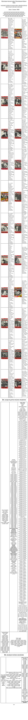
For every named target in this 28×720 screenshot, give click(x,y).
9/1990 (2, 649)
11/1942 (13, 567)
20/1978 (25, 434)
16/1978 (25, 426)
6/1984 (12, 506)
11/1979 (11, 474)
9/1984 (6, 638)
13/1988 (6, 516)
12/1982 (15, 486)
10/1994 (6, 520)
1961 (5, 11)
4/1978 (22, 417)
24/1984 (15, 513)
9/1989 (5, 648)
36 (26, 624)
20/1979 (15, 478)
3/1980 (20, 674)
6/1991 (5, 650)
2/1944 (15, 556)
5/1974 (19, 412)
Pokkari (3, 677)
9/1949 (26, 696)
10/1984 (15, 507)
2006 (20, 16)
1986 (16, 14)
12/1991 (6, 651)
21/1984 (15, 512)
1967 (18, 11)
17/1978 (25, 428)
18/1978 (25, 430)
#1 (11, 43)
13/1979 (11, 475)
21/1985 (21, 585)
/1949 (23, 695)
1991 (6, 15)
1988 (21, 14)
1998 (22, 15)
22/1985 (11, 523)
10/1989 (18, 643)
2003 (13, 16)
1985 (14, 14)
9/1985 (12, 517)
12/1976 (20, 416)
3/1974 (26, 411)
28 (26, 610)
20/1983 (15, 501)
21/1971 (22, 411)
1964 (12, 11)
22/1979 (15, 479)
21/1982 (15, 490)
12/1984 (15, 508)
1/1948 (12, 543)
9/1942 (12, 566)
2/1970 (24, 410)
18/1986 (6, 643)
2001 (8, 16)
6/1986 (12, 527)
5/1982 (12, 483)
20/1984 (11, 512)
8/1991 (3, 518)
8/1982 (15, 484)
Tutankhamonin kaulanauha (13, 539)
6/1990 (24, 643)
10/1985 (15, 517)
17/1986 (3, 643)
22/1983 (15, 502)
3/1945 (15, 557)
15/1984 (15, 509)
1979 (24, 13)
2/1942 (12, 565)
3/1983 (12, 493)
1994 (13, 15)
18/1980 (18, 676)
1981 (7, 14)
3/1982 (15, 482)
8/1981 (7, 680)
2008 (22, 16)
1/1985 (12, 514)
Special (3, 685)
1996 (17, 15)
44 (26, 627)
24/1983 (15, 503)
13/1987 (18, 642)
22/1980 (24, 662)
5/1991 (2, 650)
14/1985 (11, 519)
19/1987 (6, 645)
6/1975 (25, 413)
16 (25, 606)
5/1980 (10, 675)
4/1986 (12, 526)
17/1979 (11, 477)
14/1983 (11, 499)
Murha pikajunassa (13, 536)
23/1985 (15, 523)
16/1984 (11, 510)
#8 (11, 299)
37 (21, 625)
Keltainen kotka (14, 532)
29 (21, 611)
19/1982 (15, 489)
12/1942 (12, 568)
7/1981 (13, 679)
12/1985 (11, 518)
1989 (23, 14)
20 (26, 607)
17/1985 (15, 520)
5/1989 (2, 648)
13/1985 (15, 518)
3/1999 (6, 523)
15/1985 (15, 519)
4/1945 (13, 541)
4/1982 (3, 512)
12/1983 (11, 498)
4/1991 (15, 644)
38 (26, 625)
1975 (15, 13)
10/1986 (21, 641)
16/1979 (15, 476)
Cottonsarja (3, 675)
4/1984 (15, 505)
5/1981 (16, 678)
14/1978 (25, 422)
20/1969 (24, 409)
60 (25, 612)
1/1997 (6, 652)
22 (26, 608)
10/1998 (3, 523)
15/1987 (21, 642)
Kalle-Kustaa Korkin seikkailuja (13, 529)
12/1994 (4, 521)
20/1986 (11, 642)
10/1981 (13, 680)
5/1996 (8, 522)
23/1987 (12, 643)
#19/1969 (10, 202)
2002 (10, 16)
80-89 (23, 631)
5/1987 (15, 642)
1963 (9, 11)
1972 (8, 13)
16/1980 (12, 676)
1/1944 (12, 556)
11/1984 (11, 508)
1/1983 (15, 492)
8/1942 (15, 565)
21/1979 (11, 479)
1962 (7, 11)
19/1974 (25, 412)
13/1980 (16, 675)
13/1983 (15, 498)
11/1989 (3, 517)
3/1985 (15, 514)
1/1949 (15, 543)
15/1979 (11, 476)
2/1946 (15, 542)
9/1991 (3, 651)
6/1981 (22, 404)
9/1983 (12, 497)
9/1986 (8, 641)
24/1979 (15, 480)
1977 (20, 13)
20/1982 (11, 490)
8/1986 (5, 641)
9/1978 (25, 417)
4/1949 (26, 692)
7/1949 (26, 695)
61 (22, 613)
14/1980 (19, 675)
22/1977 (24, 416)
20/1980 (24, 660)
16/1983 (11, 500)
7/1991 (8, 650)
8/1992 (21, 644)
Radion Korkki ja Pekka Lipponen (13, 554)
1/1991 (5, 649)
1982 (9, 14)
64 (18, 615)
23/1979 (11, 480)
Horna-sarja (14, 469)
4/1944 (12, 557)
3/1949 (15, 560)
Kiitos (24, 1)
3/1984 (12, 505)
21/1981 (4, 634)
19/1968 (20, 409)
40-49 (21, 612)
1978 (22, 13)
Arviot (9, 1)
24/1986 (6, 514)
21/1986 (3, 644)
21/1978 (25, 436)
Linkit (13, 1)
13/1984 (11, 509)
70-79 (20, 631)
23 (21, 609)
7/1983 (12, 496)
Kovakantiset (3, 676)
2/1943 (13, 569)
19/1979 (11, 478)
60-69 (25, 630)
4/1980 (7, 675)
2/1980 (13, 463)
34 (22, 624)
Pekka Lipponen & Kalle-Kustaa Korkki (13, 550)
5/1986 (15, 526)
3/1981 (11, 678)
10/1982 (6, 512)
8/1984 (12, 507)
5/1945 (11, 558)
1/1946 (12, 560)
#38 (26, 390)
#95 (13, 143)
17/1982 (15, 488)
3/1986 (15, 525)
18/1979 (15, 477)
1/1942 (13, 564)
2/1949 (26, 691)
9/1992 (3, 652)
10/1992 (3, 519)
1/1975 (22, 413)
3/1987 (6, 644)
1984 (12, 14)
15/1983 (15, 499)
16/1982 (11, 488)
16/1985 (11, 520)
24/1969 (21, 410)
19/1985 (20, 583)
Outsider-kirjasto (13, 547)
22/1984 (11, 513)
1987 (18, 14)
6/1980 (13, 675)
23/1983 (11, 503)
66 (18, 616)
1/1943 (15, 568)
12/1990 (12, 644)
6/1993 (3, 520)
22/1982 (11, 491)
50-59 (24, 612)
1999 (24, 15)
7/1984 (3, 514)
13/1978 (24, 420)
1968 (21, 11)
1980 (5, 14)
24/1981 (12, 640)
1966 (16, 11)
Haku (14, 2)
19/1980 (11, 677)
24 (26, 609)
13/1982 (11, 487)
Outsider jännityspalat (13, 546)
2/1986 (12, 525)
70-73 (23, 617)
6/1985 (15, 515)
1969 (23, 11)
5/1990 (6, 517)
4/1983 (15, 493)
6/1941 (12, 563)
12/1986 (24, 641)
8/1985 (15, 516)
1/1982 (15, 481)
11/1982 (11, 486)
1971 (6, 13)
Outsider (13, 544)
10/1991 (18, 644)
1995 (15, 15)
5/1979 (25, 438)
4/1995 (2, 522)
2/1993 (6, 519)
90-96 (25, 631)
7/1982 (12, 484)
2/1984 (15, 504)
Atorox (13, 464)
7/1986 (15, 527)
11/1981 (16, 680)
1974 (13, 13)
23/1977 (19, 417)
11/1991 (6, 518)
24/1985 (12, 524)
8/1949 (23, 696)
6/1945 (14, 558)
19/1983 (11, 501)
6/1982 (15, 483)
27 (22, 610)
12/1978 (20, 418)
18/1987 (24, 642)
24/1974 (19, 413)
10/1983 (15, 497)
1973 (10, 13)
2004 (15, 16)
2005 (17, 16)
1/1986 (15, 524)
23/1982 (15, 491)
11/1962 (3, 682)
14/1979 (15, 475)
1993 (10, 15)
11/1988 (15, 643)
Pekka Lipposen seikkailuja (14, 552)
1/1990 (8, 648)
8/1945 (12, 542)
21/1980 (24, 661)
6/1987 (3, 645)
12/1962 (3, 683)
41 (26, 626)
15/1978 (25, 424)
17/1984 (15, 510)
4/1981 (13, 678)
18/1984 (11, 511)
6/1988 (6, 515)
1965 (14, 11)
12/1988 (3, 516)
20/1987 (3, 515)
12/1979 (15, 474)
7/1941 (15, 563)
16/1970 (19, 411)
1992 (8, 15)
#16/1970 (23, 299)
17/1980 (15, 676)
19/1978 (25, 432)
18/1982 (11, 489)
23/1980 (24, 663)
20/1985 (24, 584)
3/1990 (22, 643)
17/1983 (15, 500)
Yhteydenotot (18, 1)
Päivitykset (4, 1)
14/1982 (4, 513)
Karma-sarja (13, 531)
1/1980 (14, 674)
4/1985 (12, 515)
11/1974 (22, 412)
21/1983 (11, 502)
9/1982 (12, 485)
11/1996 (24, 644)
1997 (20, 15)
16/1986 (6, 642)
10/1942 (15, 566)
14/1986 (3, 642)
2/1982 (12, 482)
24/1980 (14, 677)
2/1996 (5, 522)
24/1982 (12, 492)
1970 (4, 13)
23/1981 (3, 635)
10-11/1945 (15, 559)
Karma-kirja (13, 530)
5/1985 (21, 640)
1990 (4, 15)
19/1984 (15, 511)
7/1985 (12, 516)
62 (18, 614)
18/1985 (24, 581)
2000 (6, 16)
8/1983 (15, 496)
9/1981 (10, 680)
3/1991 (8, 649)
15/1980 (8, 676)
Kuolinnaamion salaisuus (13, 535)
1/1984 (12, 504)
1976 (17, 13)
